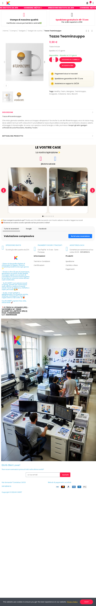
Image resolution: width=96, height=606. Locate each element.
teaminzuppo (80, 91)
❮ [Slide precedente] (4, 190)
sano (69, 94)
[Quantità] (53, 59)
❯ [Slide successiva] (92, 190)
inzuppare (53, 94)
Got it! (86, 602)
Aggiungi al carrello (71, 59)
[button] (4, 62)
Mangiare (70, 91)
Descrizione (7, 112)
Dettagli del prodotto (12, 136)
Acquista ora (67, 65)
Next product (92, 31)
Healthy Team (60, 91)
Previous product (86, 31)
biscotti (75, 94)
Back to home (89, 31)
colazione (62, 94)
